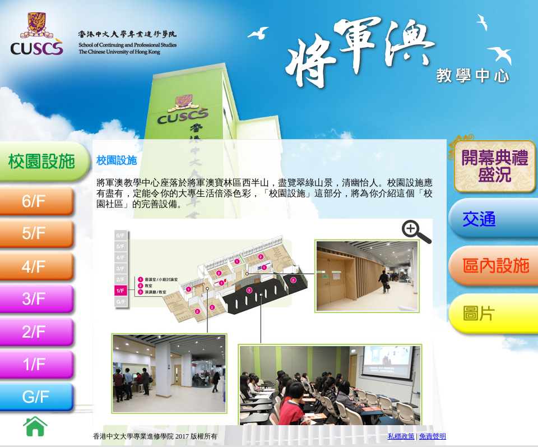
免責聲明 (432, 436)
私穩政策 (401, 436)
